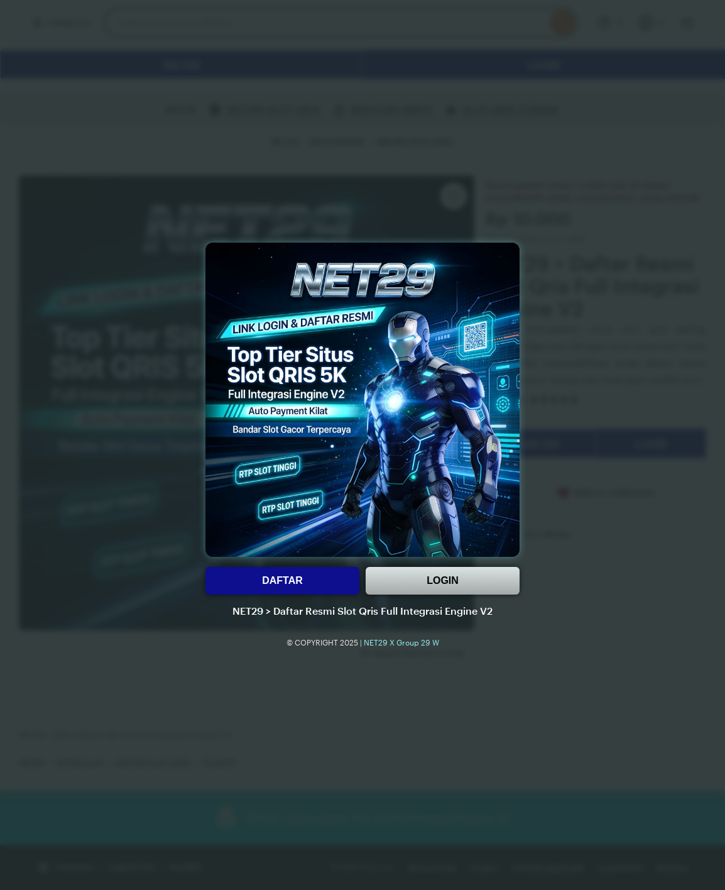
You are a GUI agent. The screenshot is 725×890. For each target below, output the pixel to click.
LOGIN (443, 580)
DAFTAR (282, 580)
